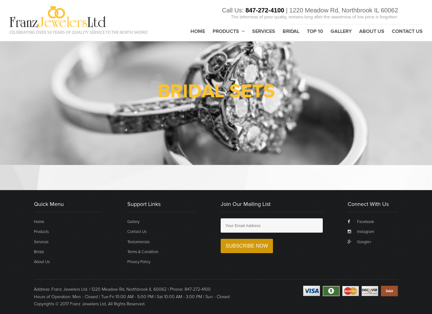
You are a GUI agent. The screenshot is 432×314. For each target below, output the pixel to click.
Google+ (359, 241)
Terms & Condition (142, 251)
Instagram (361, 231)
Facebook (361, 221)
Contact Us (407, 31)
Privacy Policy (138, 261)
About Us (371, 31)
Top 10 (315, 31)
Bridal (291, 31)
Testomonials (138, 241)
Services (263, 31)
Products (229, 31)
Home (197, 31)
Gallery (341, 31)
